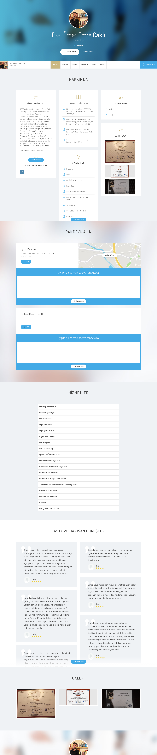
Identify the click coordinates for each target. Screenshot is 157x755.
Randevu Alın (149, 64)
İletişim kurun (88, 52)
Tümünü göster (36, 160)
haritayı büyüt (109, 255)
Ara (26, 262)
